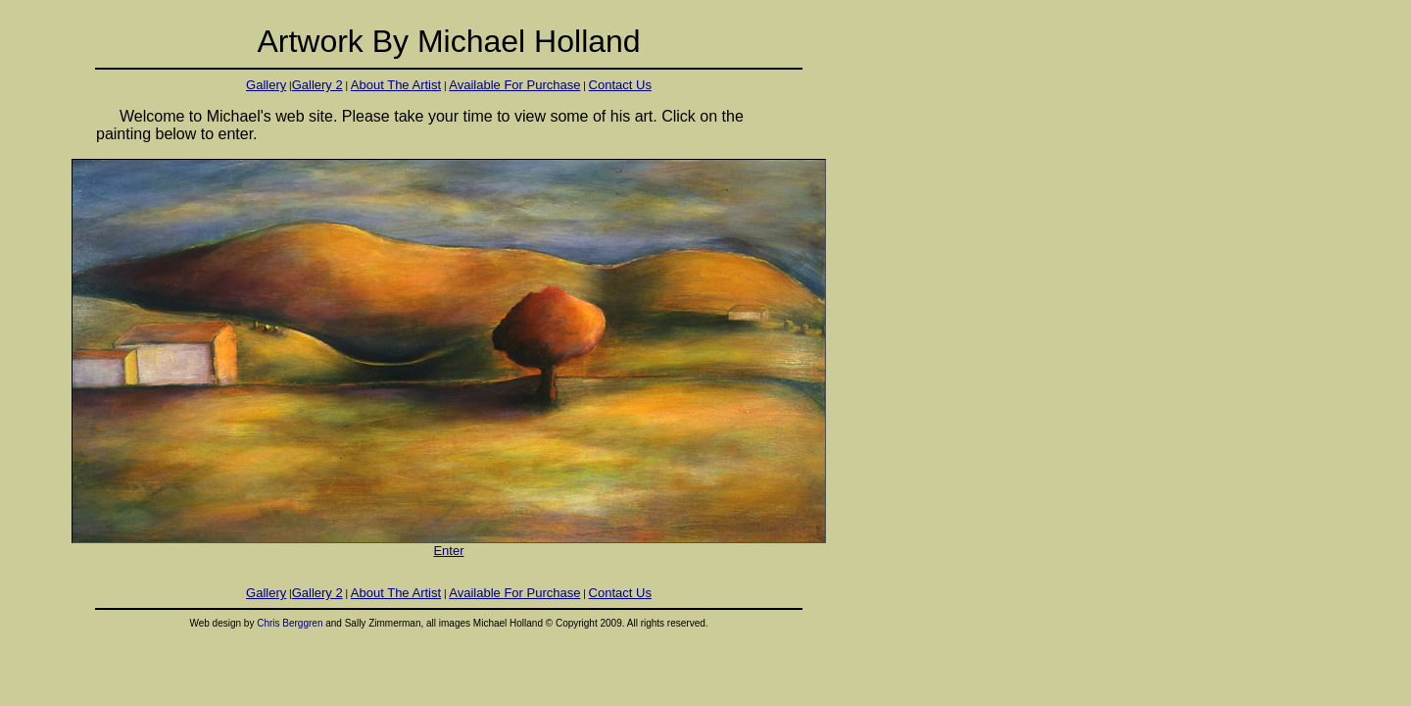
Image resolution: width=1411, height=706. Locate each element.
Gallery (266, 84)
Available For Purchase (514, 84)
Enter (449, 544)
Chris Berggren (289, 623)
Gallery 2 (317, 84)
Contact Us (620, 84)
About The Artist (396, 84)
